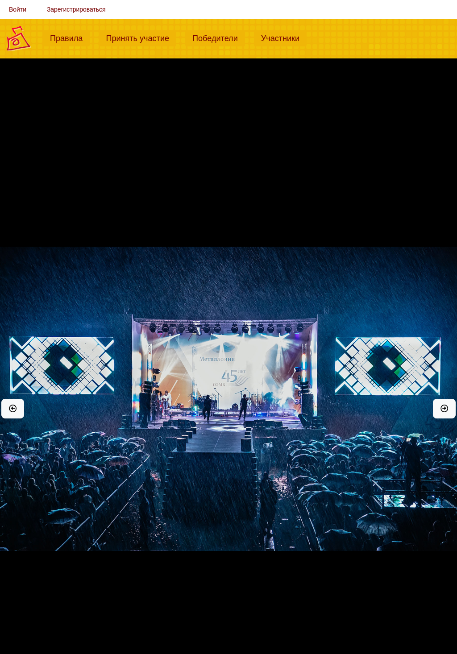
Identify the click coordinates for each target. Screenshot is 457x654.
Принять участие (141, 37)
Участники (284, 37)
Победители (218, 37)
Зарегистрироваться (76, 9)
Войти (17, 9)
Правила (70, 37)
